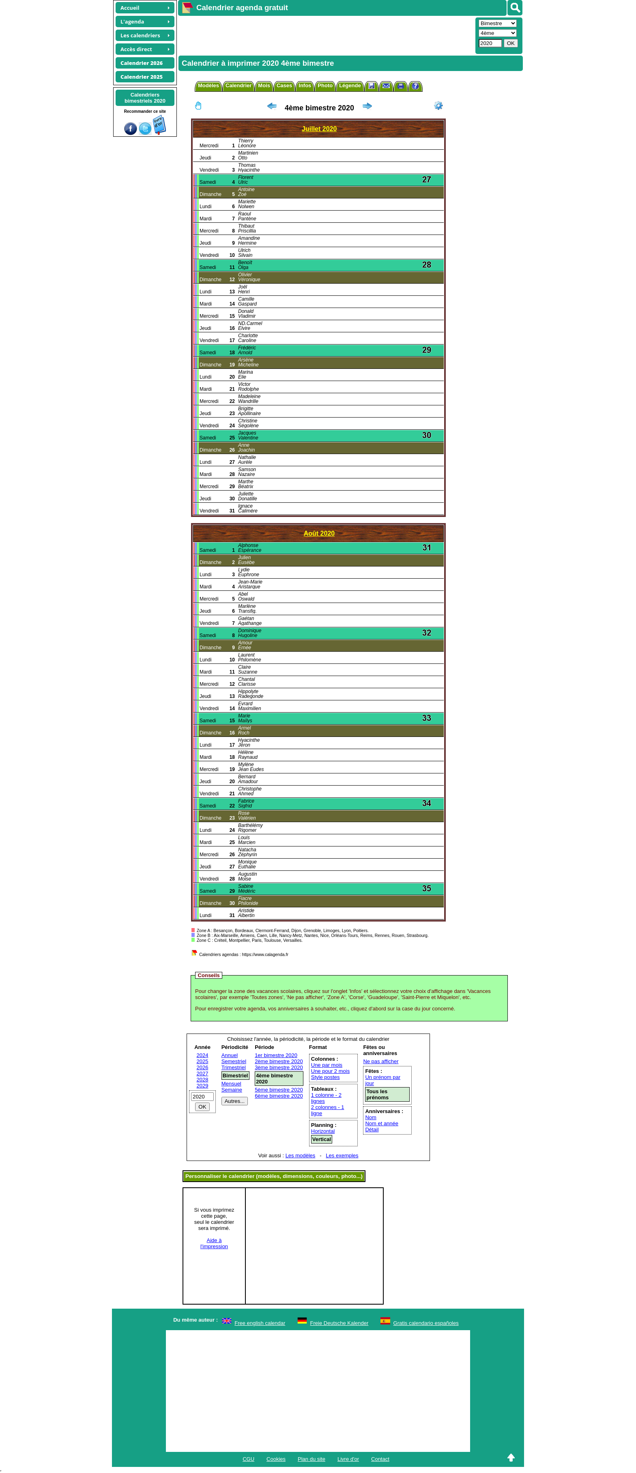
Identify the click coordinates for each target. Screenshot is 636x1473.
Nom (370, 1117)
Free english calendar (259, 1323)
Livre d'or (348, 1459)
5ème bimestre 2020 (279, 1090)
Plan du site (311, 1459)
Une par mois (326, 1065)
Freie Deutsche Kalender (339, 1323)
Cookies (276, 1459)
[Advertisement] (325, 35)
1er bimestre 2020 (276, 1055)
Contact (380, 1459)
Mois (264, 85)
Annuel (229, 1055)
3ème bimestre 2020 (279, 1067)
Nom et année (381, 1123)
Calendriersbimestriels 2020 (145, 98)
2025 (202, 1061)
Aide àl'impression (214, 1243)
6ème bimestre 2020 (279, 1096)
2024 (202, 1055)
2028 (202, 1080)
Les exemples (342, 1155)
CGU (248, 1459)
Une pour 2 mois (330, 1071)
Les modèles (301, 1155)
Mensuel (231, 1084)
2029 (202, 1086)
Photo (325, 85)
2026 (202, 1067)
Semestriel (233, 1061)
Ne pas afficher (380, 1061)
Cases (284, 85)
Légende (350, 85)
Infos (305, 85)
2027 (202, 1073)
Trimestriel (233, 1067)
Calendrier (238, 85)
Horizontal (323, 1131)
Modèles (208, 85)
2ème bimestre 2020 (279, 1061)
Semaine (231, 1090)
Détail (371, 1129)
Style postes (325, 1077)
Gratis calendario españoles (426, 1323)
